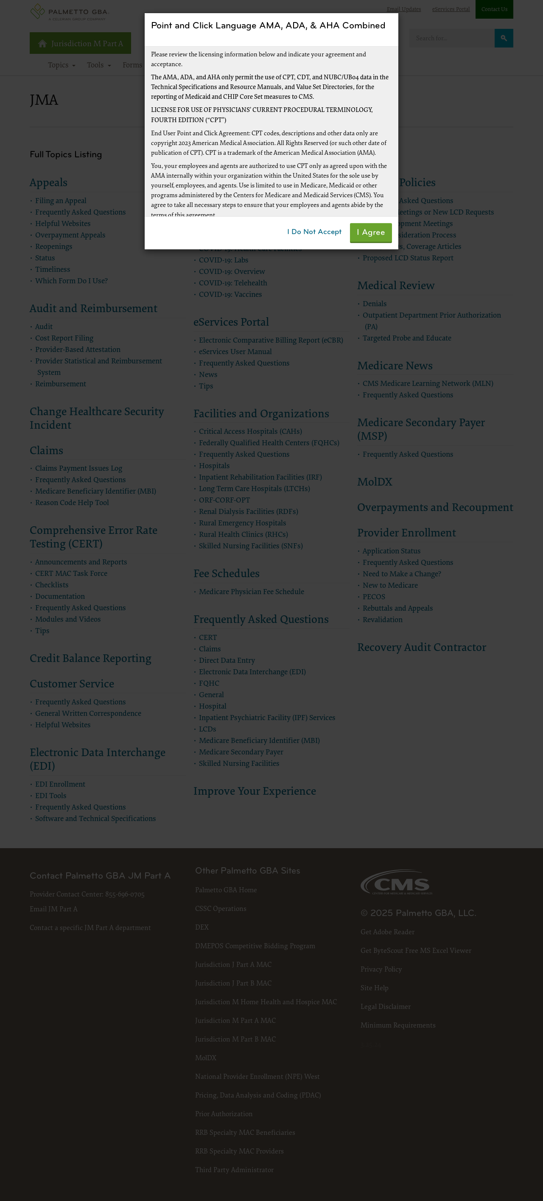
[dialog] (271, 600)
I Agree (371, 233)
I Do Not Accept (314, 232)
